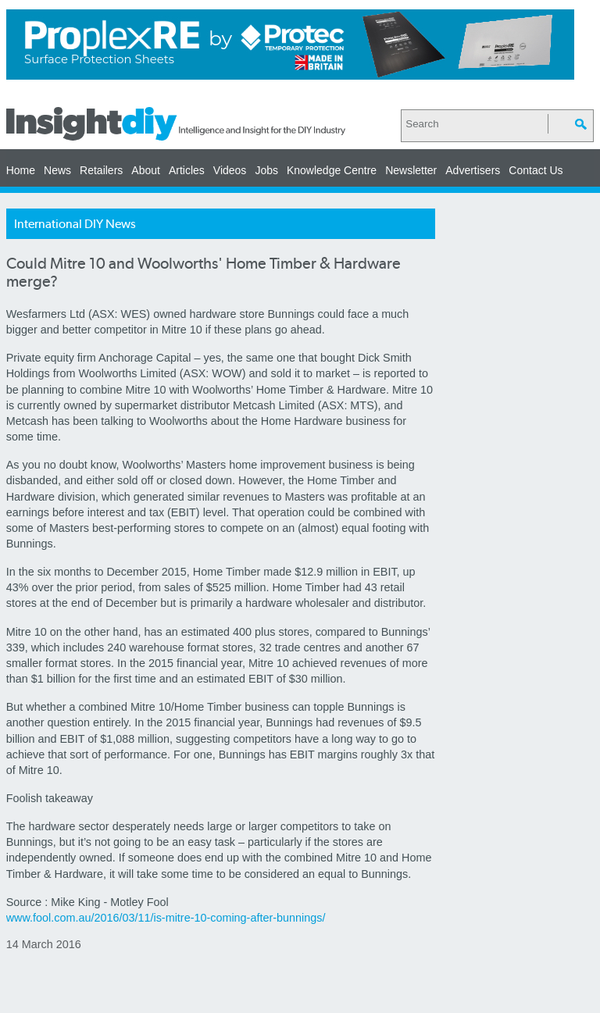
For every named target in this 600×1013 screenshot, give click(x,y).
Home (20, 170)
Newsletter (411, 170)
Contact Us (535, 170)
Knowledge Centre (332, 170)
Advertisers (472, 170)
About (145, 170)
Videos (230, 170)
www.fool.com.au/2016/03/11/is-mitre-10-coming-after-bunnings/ (166, 917)
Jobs (266, 170)
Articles (187, 170)
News (57, 170)
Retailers (101, 170)
